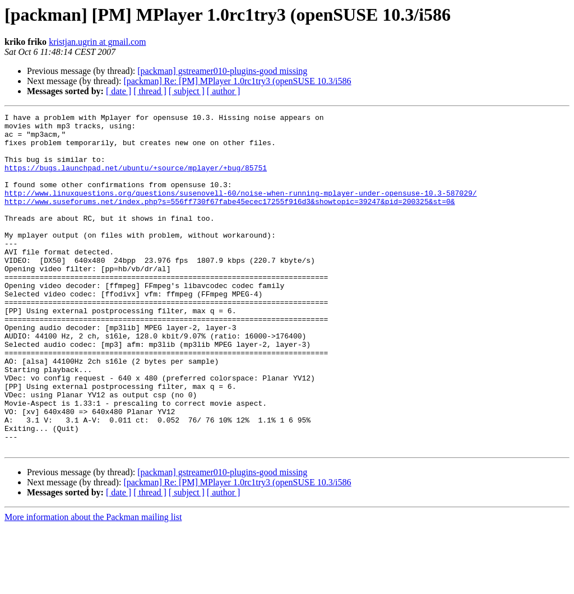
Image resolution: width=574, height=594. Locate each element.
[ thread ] (149, 91)
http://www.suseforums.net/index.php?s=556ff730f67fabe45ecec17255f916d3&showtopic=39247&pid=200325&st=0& (229, 220)
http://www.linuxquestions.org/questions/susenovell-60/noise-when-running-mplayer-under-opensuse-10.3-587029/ (240, 210)
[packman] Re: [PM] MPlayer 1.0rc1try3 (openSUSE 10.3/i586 (237, 81)
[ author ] (223, 91)
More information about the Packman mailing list (93, 584)
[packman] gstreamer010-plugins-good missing (222, 71)
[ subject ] (187, 91)
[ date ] (118, 91)
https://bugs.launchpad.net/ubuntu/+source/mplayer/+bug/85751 (135, 179)
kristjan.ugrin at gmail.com (97, 42)
